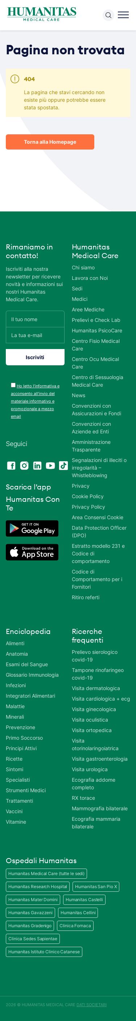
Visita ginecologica (94, 709)
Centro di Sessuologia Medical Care (97, 381)
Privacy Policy (88, 507)
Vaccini (14, 811)
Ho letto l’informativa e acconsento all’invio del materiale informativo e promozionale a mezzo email (35, 401)
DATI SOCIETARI (92, 1004)
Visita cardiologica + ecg (101, 699)
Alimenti (15, 643)
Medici (79, 299)
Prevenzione (20, 727)
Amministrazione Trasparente (91, 446)
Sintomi (14, 769)
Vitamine (16, 822)
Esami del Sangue (27, 664)
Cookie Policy (88, 496)
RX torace (83, 798)
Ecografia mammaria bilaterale (96, 822)
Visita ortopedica (92, 730)
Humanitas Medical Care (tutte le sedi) (46, 873)
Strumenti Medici (26, 790)
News (78, 395)
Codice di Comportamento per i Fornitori (97, 579)
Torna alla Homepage (50, 142)
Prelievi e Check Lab (96, 320)
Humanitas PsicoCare (97, 330)
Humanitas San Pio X (96, 886)
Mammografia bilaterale (100, 808)
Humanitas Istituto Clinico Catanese (44, 951)
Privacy (81, 486)
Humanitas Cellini (78, 912)
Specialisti (18, 780)
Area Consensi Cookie (97, 517)
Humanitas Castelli (84, 899)
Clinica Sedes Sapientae (32, 938)
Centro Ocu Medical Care (95, 363)
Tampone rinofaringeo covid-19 (98, 674)
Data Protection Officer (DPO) (99, 531)
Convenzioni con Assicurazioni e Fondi (96, 409)
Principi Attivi (21, 748)
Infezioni (16, 685)
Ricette (14, 759)
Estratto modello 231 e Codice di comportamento (98, 553)
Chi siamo (83, 267)
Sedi (77, 288)
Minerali (15, 717)
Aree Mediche (88, 309)
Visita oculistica (90, 720)
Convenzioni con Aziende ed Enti (91, 427)
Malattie (15, 706)
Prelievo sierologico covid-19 (95, 656)
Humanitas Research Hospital (37, 886)
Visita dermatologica (96, 688)
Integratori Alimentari (30, 696)
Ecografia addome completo (93, 783)
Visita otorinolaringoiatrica (95, 744)
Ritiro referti (85, 597)
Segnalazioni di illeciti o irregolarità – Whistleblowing (99, 467)
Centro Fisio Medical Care (96, 345)
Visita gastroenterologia (100, 759)
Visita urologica (90, 769)
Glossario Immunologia (32, 675)
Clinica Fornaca (75, 925)
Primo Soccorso (24, 738)
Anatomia (17, 654)
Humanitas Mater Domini (33, 899)
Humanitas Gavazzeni (30, 912)
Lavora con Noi (90, 278)
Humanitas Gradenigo (29, 925)
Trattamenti (19, 801)
